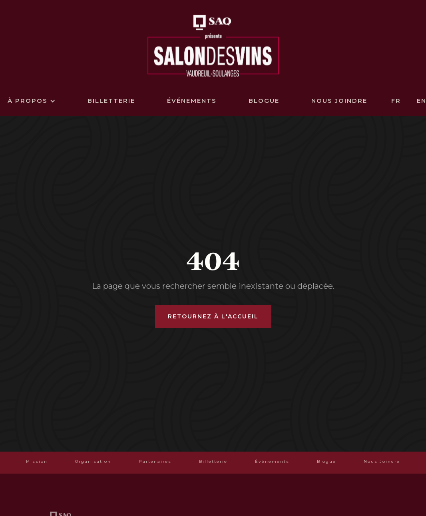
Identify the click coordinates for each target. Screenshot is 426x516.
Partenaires (155, 461)
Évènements (272, 461)
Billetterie (213, 461)
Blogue (264, 100)
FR (396, 100)
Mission (37, 461)
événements (192, 100)
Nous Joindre (382, 461)
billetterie (111, 100)
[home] (213, 45)
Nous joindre (339, 100)
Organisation (93, 461)
